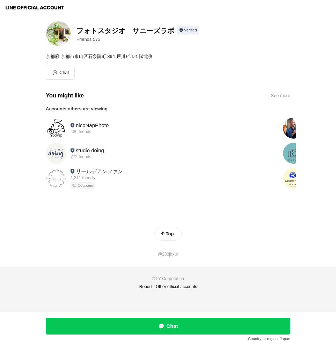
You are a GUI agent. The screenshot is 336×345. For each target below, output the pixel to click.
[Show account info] (188, 30)
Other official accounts (176, 286)
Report (145, 286)
